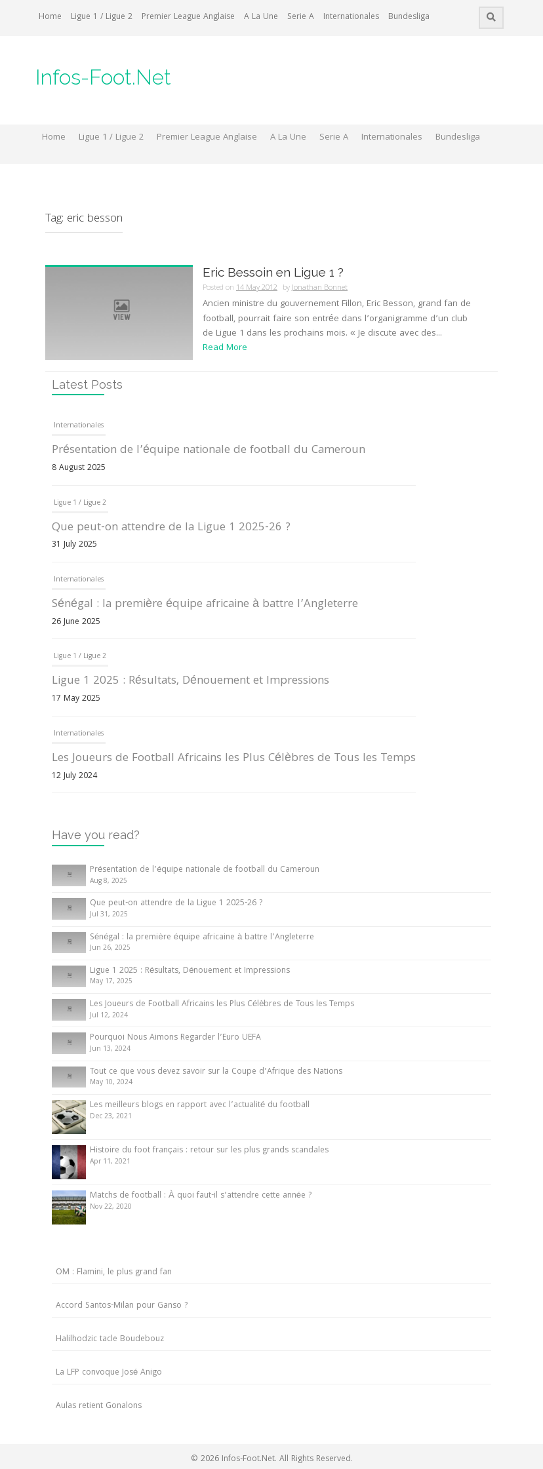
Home (50, 17)
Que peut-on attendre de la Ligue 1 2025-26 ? (171, 528)
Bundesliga (409, 17)
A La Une (261, 17)
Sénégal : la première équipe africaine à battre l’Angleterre (205, 604)
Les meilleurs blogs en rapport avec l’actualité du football (200, 1105)
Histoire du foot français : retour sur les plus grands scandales (209, 1151)
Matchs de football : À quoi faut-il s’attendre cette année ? (201, 1196)
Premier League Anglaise (188, 17)
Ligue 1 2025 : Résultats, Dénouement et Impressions (190, 681)
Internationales (351, 17)
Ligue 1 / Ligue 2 (101, 17)
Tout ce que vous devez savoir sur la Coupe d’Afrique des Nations (216, 1072)
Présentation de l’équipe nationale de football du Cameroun (208, 450)
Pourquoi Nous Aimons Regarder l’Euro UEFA (175, 1038)
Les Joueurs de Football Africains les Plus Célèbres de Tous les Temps (234, 758)
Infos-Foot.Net (103, 77)
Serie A (300, 17)
